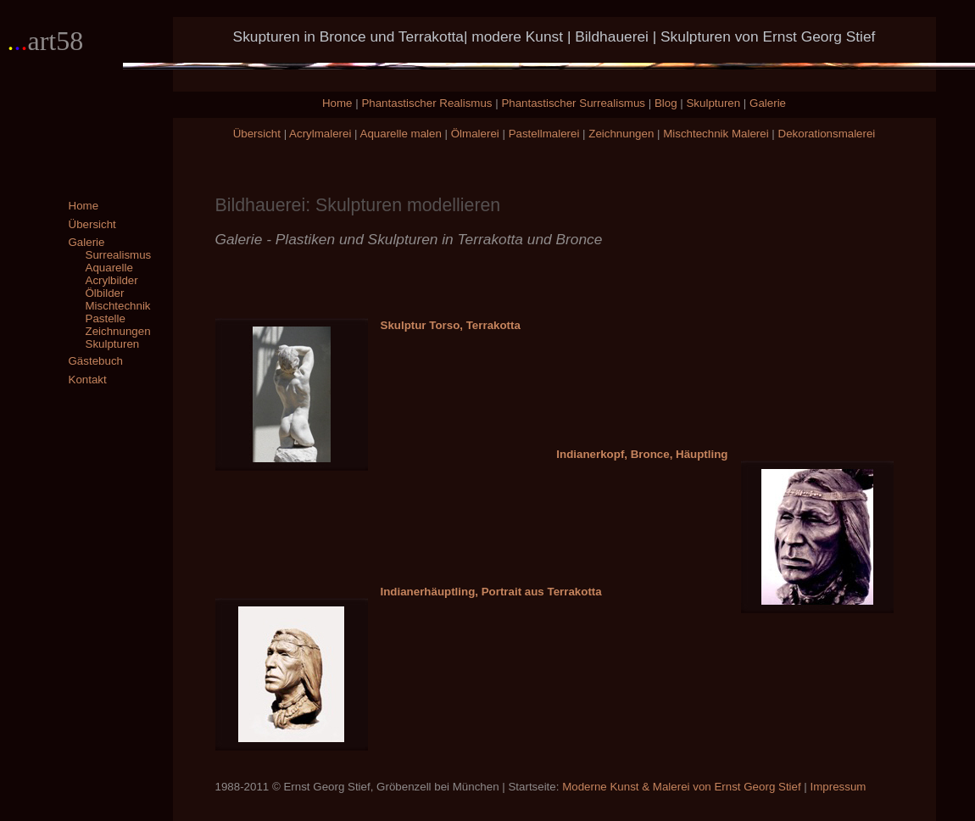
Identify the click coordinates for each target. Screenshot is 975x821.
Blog (666, 103)
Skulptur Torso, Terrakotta (451, 325)
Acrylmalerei (320, 133)
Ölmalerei (475, 133)
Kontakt (88, 379)
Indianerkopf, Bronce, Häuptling (641, 454)
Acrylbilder (112, 280)
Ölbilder (105, 293)
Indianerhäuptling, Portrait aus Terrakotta (491, 591)
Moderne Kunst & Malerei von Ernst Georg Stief (681, 786)
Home (337, 103)
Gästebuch (96, 361)
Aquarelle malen (401, 133)
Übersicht (257, 133)
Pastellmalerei (544, 133)
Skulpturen (713, 103)
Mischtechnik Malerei (715, 133)
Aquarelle (109, 267)
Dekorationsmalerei (827, 133)
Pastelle (105, 318)
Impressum (838, 786)
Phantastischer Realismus (426, 103)
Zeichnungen (621, 133)
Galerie (767, 103)
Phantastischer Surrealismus (573, 103)
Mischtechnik (118, 305)
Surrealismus (119, 255)
